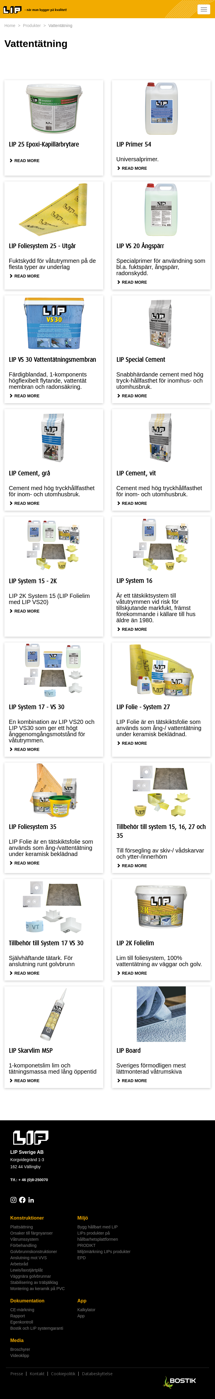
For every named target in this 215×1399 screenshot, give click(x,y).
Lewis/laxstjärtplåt (26, 1270)
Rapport (17, 1316)
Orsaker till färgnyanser (31, 1233)
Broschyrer (20, 1349)
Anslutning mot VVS (28, 1257)
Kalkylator (86, 1309)
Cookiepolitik (63, 1374)
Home (9, 25)
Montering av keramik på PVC (37, 1288)
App (82, 1300)
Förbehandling (23, 1245)
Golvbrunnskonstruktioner (33, 1251)
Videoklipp (19, 1355)
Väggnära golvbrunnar (30, 1276)
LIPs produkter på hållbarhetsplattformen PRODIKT (97, 1239)
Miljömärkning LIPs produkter (104, 1251)
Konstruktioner (27, 1217)
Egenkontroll (21, 1322)
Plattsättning (21, 1227)
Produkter (32, 25)
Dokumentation (27, 1300)
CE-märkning (22, 1309)
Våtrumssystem (24, 1239)
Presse (16, 1374)
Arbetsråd (19, 1264)
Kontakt (37, 1374)
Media (16, 1340)
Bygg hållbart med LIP (97, 1227)
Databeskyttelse (97, 1374)
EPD (81, 1257)
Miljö (82, 1217)
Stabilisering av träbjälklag (34, 1282)
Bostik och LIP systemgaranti (36, 1328)
